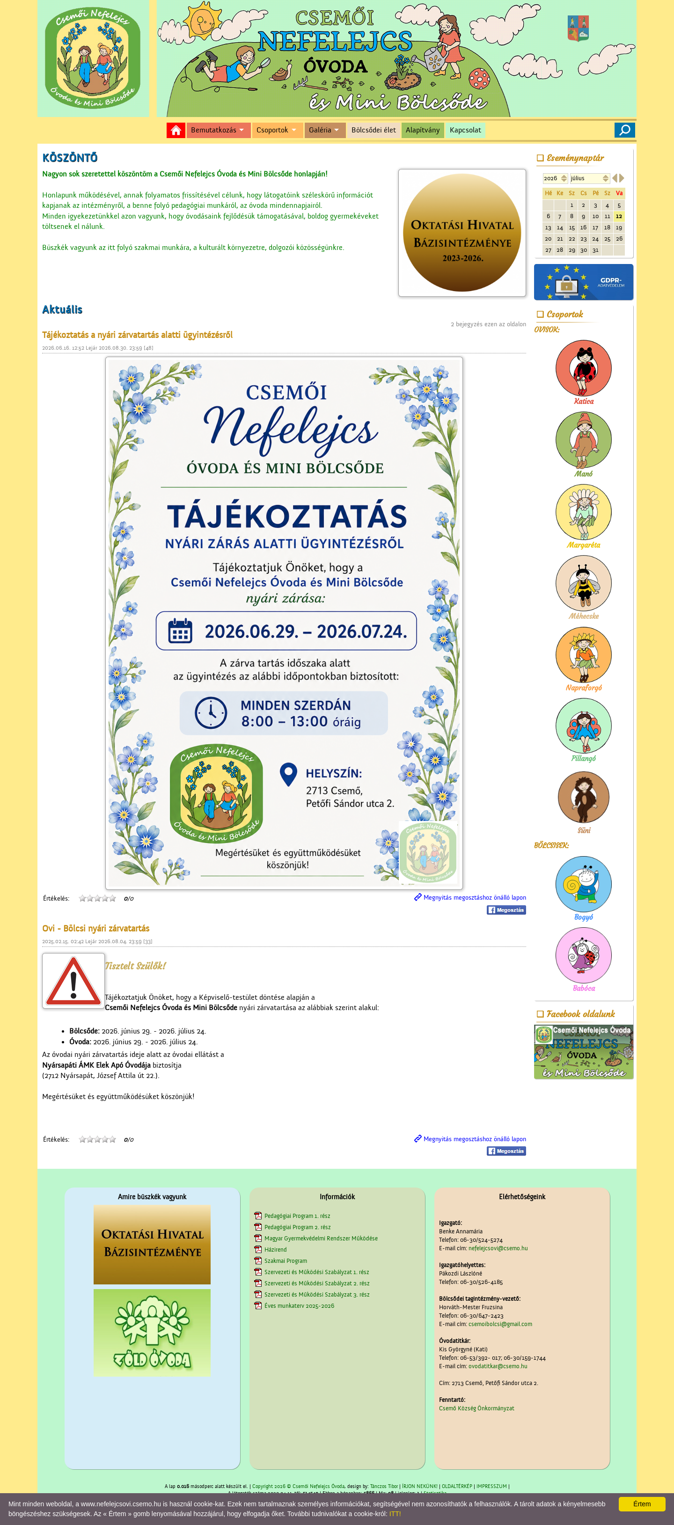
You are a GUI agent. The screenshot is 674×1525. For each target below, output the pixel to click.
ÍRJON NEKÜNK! (420, 1486)
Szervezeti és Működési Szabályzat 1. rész (316, 1272)
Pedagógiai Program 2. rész (297, 1227)
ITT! (395, 1514)
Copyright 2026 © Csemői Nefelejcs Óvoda (298, 1486)
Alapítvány (423, 130)
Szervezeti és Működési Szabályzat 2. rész (317, 1283)
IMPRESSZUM (491, 1486)
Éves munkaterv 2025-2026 (299, 1305)
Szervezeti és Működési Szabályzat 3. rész (317, 1294)
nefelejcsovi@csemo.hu (498, 1248)
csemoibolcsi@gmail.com (500, 1323)
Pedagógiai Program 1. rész (297, 1215)
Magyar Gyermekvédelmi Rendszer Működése (321, 1238)
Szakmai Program (285, 1260)
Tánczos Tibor (384, 1486)
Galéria (320, 130)
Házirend (275, 1249)
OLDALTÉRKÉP (457, 1486)
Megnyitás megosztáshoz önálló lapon (475, 898)
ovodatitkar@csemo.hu (498, 1366)
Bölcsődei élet (374, 130)
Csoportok (272, 130)
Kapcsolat (465, 130)
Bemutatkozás (213, 130)
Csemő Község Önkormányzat (476, 1408)
